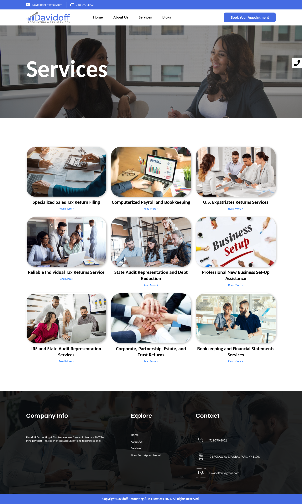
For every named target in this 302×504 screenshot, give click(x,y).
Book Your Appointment (250, 17)
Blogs (166, 17)
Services (145, 17)
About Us (120, 17)
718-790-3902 (82, 5)
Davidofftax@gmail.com (44, 5)
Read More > (66, 208)
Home (98, 17)
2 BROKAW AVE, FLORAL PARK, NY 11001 (235, 456)
